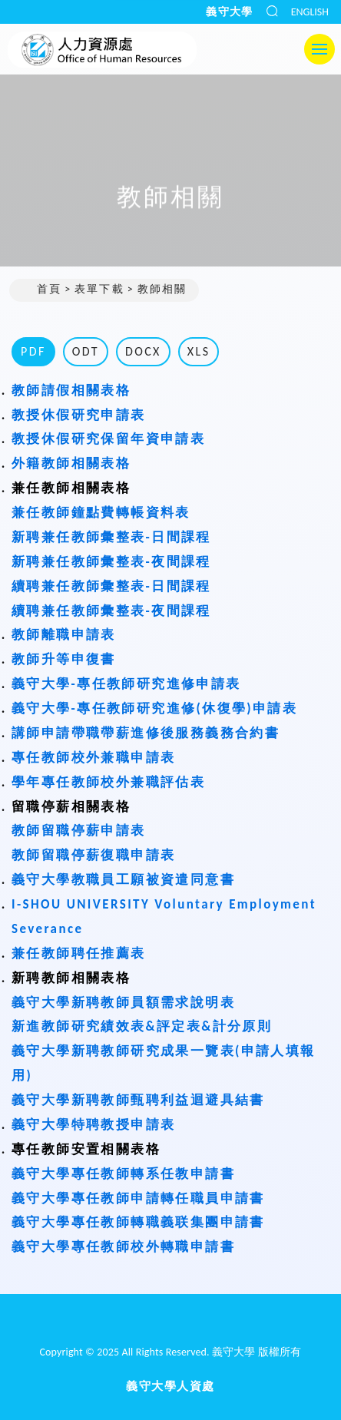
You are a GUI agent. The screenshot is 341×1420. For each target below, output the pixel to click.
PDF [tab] (33, 351)
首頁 (41, 290)
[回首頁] (170, 1323)
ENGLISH (310, 11)
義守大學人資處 (170, 1386)
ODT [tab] (85, 351)
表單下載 (99, 289)
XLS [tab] (198, 351)
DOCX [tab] (143, 351)
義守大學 (229, 11)
